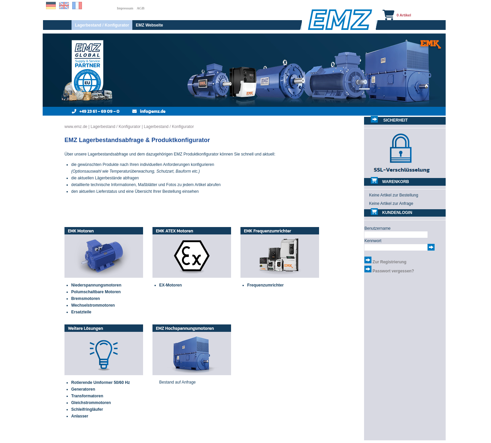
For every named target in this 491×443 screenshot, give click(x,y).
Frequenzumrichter (265, 285)
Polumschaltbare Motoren (96, 292)
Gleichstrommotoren (91, 402)
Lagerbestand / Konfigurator (102, 25)
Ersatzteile (81, 312)
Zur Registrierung (389, 262)
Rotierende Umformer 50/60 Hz (100, 382)
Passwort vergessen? (393, 271)
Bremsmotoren (85, 298)
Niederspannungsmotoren (96, 285)
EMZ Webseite (149, 25)
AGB (140, 8)
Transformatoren (87, 396)
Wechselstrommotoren (93, 305)
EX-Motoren (170, 285)
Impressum (125, 8)
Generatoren (83, 389)
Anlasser (79, 416)
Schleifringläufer (87, 409)
